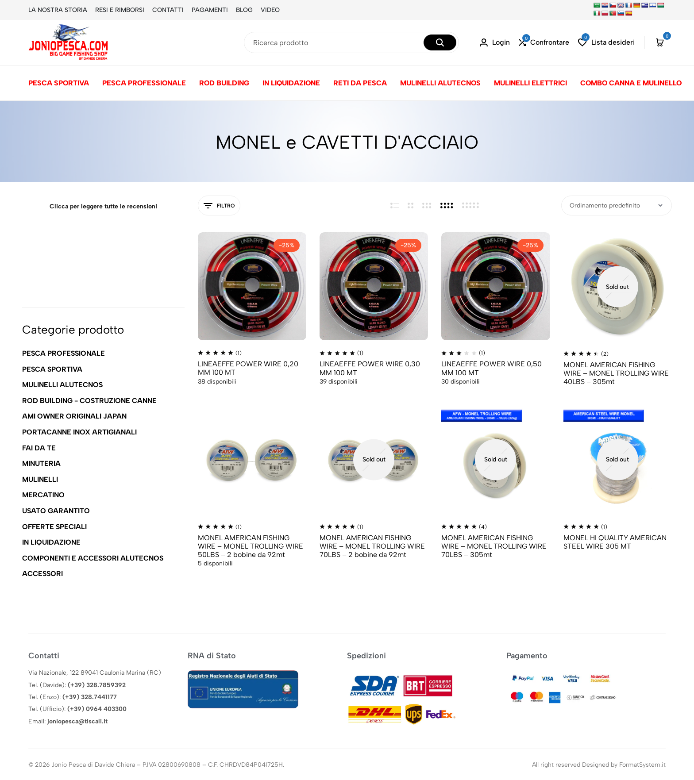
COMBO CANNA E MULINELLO (631, 83)
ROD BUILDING (224, 83)
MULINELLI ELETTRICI (530, 83)
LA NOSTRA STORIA (57, 10)
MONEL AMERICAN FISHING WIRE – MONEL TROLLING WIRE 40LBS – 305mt (616, 373)
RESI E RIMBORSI (119, 10)
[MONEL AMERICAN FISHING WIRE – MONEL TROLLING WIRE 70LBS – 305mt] (495, 459)
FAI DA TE (39, 448)
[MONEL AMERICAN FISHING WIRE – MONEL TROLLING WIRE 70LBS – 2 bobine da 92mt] (374, 459)
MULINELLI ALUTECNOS (440, 83)
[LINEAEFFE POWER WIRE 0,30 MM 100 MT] (374, 286)
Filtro (219, 206)
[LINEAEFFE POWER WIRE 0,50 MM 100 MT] (495, 286)
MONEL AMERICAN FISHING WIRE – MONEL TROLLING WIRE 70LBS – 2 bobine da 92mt (372, 546)
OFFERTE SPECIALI (54, 527)
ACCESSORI (42, 573)
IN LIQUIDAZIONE (291, 83)
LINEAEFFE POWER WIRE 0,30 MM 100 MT (370, 368)
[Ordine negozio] (616, 205)
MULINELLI (40, 479)
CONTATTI (168, 10)
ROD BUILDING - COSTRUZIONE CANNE (89, 400)
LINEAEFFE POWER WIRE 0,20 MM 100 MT (248, 368)
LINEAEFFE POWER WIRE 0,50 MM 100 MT (491, 368)
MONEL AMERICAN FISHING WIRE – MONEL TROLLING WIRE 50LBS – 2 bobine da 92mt (250, 546)
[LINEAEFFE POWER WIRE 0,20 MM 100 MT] (252, 286)
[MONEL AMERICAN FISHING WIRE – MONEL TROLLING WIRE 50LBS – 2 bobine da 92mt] (252, 459)
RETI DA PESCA (360, 83)
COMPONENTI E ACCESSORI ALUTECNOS (92, 558)
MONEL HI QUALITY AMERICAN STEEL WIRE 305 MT (615, 542)
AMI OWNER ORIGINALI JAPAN (74, 416)
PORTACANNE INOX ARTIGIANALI (79, 432)
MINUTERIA (41, 463)
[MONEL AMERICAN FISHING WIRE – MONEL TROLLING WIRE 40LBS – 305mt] (617, 286)
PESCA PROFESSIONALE (144, 83)
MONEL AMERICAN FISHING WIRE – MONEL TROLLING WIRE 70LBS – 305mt (494, 546)
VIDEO (270, 10)
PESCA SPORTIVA (58, 83)
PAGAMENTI (210, 10)
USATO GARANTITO (56, 511)
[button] (544, 42)
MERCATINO (43, 495)
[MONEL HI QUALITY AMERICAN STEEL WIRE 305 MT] (617, 459)
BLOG (244, 10)
